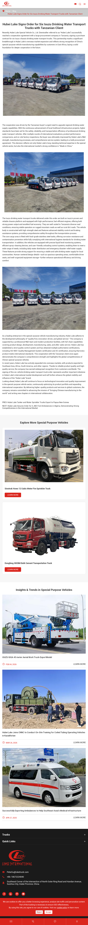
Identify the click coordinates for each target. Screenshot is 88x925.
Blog (14, 11)
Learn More (12, 495)
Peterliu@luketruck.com (18, 872)
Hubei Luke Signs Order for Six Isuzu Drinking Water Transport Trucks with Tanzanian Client (45, 14)
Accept (48, 912)
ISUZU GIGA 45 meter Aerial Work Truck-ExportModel (27, 657)
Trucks (6, 834)
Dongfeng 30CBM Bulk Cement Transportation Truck (28, 563)
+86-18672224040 (15, 877)
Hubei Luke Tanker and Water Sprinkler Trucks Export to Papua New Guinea (38, 402)
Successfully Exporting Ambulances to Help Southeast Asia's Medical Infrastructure (41, 810)
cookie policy (62, 908)
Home (8, 11)
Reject (39, 912)
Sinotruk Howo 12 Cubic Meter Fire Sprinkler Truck (27, 488)
